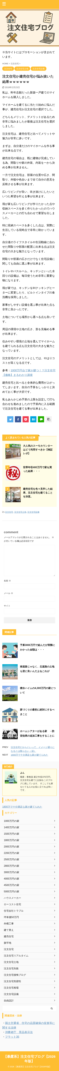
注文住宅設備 (33, 512)
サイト (7, 606)
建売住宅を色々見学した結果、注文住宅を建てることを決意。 (38, 493)
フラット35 (12, 1036)
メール (8, 593)
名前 (7, 580)
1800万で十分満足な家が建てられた (29, 755)
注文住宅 (9, 512)
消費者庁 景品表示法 (19, 1032)
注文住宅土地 (20, 512)
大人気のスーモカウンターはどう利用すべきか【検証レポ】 (38, 449)
